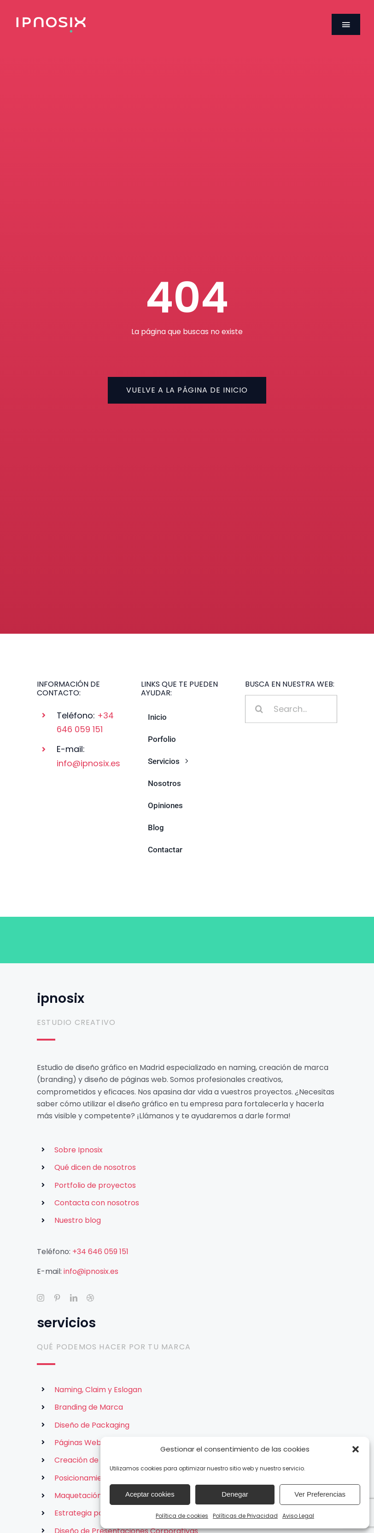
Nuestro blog (77, 1220)
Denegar (235, 1494)
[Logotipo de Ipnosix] (51, 18)
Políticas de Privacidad (245, 1516)
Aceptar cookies (150, 1494)
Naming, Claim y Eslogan (98, 1389)
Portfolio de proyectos (95, 1185)
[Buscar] (259, 710)
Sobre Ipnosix (78, 1150)
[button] (355, 1449)
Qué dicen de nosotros (95, 1167)
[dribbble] (90, 1298)
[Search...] (291, 710)
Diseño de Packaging (91, 1425)
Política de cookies (182, 1516)
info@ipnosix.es (88, 763)
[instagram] (40, 1298)
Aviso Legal (298, 1516)
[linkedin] (73, 1298)
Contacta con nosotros (96, 1202)
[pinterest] (57, 1298)
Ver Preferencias (319, 1494)
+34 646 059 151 (100, 1251)
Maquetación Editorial (93, 1495)
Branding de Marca (88, 1407)
